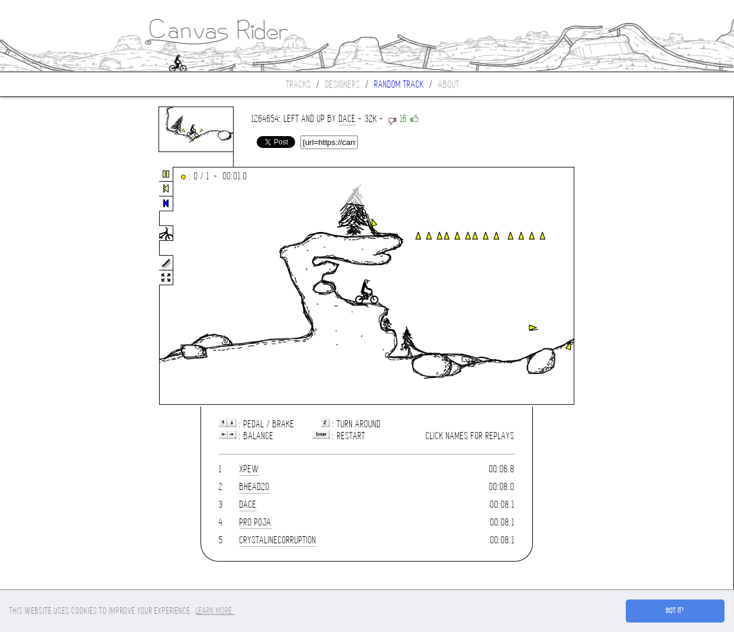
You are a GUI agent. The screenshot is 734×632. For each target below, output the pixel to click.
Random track (399, 84)
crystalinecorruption (278, 540)
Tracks (298, 84)
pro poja (255, 522)
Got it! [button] (675, 610)
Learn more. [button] (215, 610)
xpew (249, 469)
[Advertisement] (49, 286)
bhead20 (255, 487)
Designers (342, 84)
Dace (347, 118)
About (449, 84)
